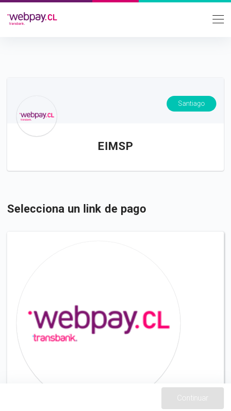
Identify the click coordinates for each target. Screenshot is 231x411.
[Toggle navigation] (215, 18)
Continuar (192, 397)
